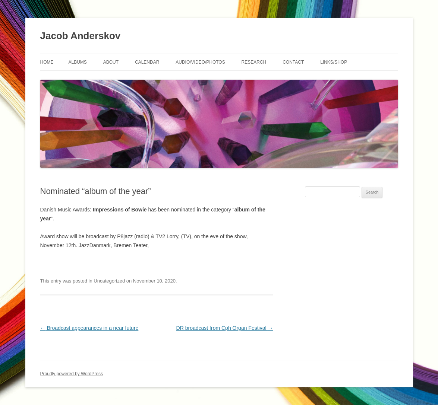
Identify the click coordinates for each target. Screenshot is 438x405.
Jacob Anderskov (80, 35)
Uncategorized (109, 281)
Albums (78, 62)
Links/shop (333, 62)
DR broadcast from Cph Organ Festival (224, 328)
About (111, 62)
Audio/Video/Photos (200, 62)
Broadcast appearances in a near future (89, 328)
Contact (293, 62)
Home (47, 62)
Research (254, 62)
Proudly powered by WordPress (71, 373)
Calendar (147, 62)
